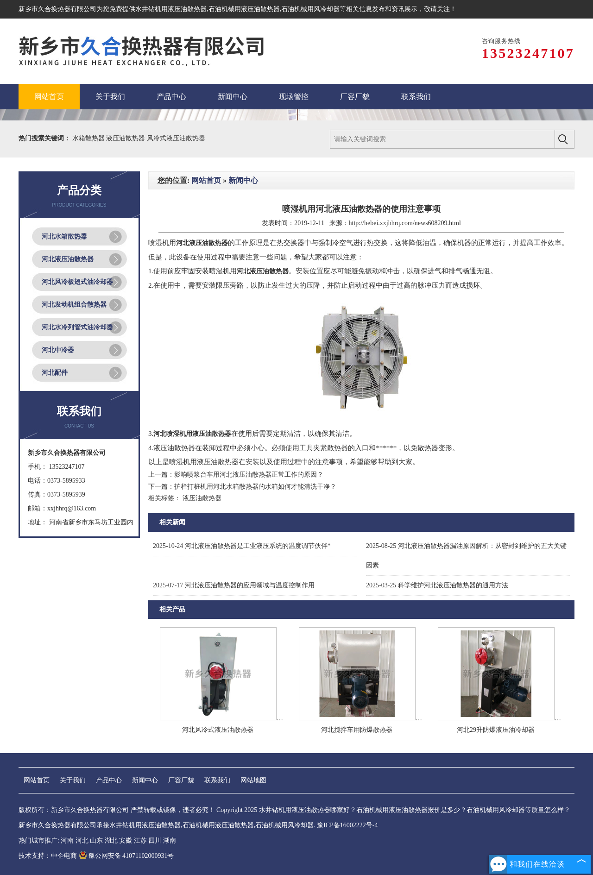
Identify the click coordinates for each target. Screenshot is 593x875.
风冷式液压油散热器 (176, 138)
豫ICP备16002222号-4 (347, 825)
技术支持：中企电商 (48, 855)
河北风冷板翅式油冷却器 (77, 281)
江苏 (140, 840)
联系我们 (217, 780)
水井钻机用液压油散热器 (171, 9)
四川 (154, 840)
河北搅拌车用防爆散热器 (356, 729)
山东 (96, 840)
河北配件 (55, 372)
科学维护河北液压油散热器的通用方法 (437, 585)
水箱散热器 (89, 138)
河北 (82, 840)
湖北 (111, 840)
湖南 (169, 840)
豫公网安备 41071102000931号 (126, 855)
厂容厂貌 (181, 780)
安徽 (125, 840)
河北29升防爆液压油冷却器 (496, 729)
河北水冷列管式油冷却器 (77, 327)
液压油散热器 (126, 138)
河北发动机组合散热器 (74, 304)
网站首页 (206, 180)
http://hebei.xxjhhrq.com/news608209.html (405, 223)
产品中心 (109, 780)
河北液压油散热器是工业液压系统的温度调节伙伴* (242, 545)
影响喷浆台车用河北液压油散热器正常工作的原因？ (248, 474)
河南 (67, 840)
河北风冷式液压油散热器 (217, 729)
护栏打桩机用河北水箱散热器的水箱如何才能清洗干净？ (255, 486)
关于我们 (73, 780)
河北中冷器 (58, 349)
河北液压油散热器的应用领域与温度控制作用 (234, 585)
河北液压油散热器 (68, 259)
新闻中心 (243, 180)
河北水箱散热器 (64, 236)
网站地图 (253, 780)
